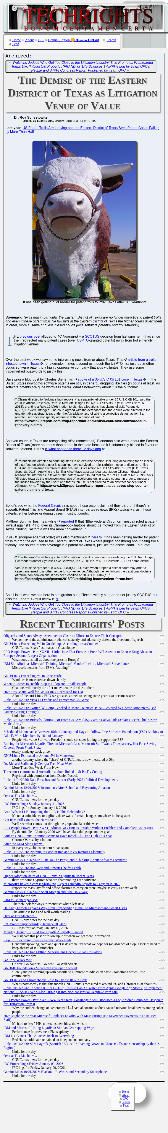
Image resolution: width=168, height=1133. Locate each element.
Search (111, 40)
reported (67, 522)
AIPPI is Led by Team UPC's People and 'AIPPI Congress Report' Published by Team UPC (90, 69)
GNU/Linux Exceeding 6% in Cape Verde (32, 677)
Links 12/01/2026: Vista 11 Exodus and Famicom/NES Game (46, 701)
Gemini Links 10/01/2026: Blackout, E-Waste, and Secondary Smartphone (55, 1073)
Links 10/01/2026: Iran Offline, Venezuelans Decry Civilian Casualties (52, 953)
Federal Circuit (49, 506)
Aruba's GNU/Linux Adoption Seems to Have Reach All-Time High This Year (57, 837)
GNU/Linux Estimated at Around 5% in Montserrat (39, 757)
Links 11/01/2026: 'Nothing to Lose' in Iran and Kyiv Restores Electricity (54, 853)
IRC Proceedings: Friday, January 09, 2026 (33, 1065)
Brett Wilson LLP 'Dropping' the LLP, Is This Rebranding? (44, 813)
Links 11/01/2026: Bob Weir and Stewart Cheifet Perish (42, 869)
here (94, 538)
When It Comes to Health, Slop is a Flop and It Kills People (45, 685)
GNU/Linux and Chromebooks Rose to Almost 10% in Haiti (45, 981)
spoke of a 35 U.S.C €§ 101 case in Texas (110, 380)
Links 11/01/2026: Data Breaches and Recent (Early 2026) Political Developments (60, 781)
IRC (41, 40)
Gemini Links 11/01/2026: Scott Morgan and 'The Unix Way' (45, 893)
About (29, 40)
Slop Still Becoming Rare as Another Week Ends (37, 941)
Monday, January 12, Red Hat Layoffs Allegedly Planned (43, 933)
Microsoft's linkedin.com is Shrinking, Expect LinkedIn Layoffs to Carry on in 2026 (61, 885)
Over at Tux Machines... (20, 797)
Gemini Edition (59, 40)
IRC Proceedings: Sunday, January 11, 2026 (33, 805)
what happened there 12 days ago (74, 450)
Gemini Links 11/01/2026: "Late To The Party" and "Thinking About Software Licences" (65, 861)
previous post (30, 337)
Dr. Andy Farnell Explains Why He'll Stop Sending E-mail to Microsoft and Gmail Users (65, 909)
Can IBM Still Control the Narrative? (29, 821)
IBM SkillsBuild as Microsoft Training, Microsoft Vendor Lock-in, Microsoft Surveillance (66, 665)
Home (16, 40)
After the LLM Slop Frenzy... (23, 845)
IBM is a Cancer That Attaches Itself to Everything (38, 1037)
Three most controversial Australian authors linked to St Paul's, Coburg (52, 773)
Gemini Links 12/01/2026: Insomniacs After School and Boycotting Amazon (56, 789)
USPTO (83, 341)
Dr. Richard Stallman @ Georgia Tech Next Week (38, 765)
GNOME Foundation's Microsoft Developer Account (40, 969)
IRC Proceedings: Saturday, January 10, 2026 (34, 925)
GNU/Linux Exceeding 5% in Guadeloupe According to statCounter (50, 645)
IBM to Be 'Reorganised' (20, 901)
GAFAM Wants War (17, 961)
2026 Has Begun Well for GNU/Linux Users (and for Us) (43, 693)
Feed (15, 44)
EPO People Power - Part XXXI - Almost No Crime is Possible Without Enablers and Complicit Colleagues (78, 829)
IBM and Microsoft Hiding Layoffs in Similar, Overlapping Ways (48, 1029)
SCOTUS (92, 337)
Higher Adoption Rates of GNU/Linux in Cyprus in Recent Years (48, 877)
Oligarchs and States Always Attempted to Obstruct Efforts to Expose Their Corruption (63, 637)
